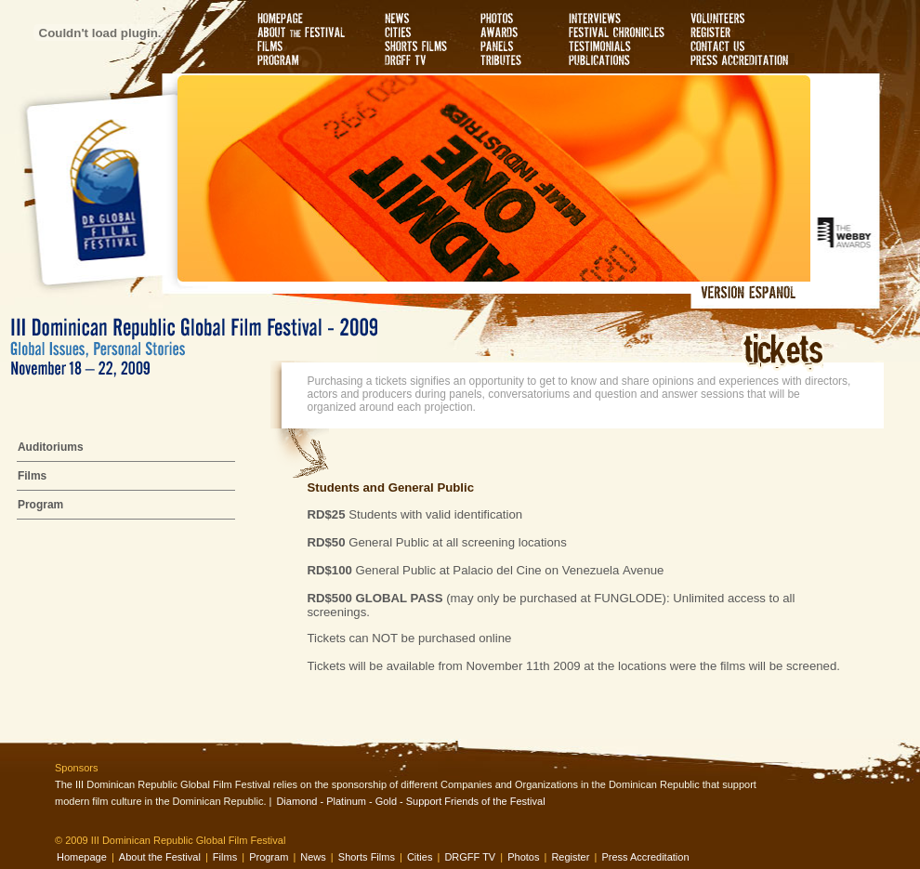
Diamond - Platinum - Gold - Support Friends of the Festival (410, 801)
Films (32, 475)
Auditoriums (51, 447)
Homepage (82, 856)
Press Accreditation (645, 856)
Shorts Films (366, 856)
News (313, 856)
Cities (420, 856)
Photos (523, 856)
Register (570, 856)
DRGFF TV (469, 856)
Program (40, 504)
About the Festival (160, 856)
